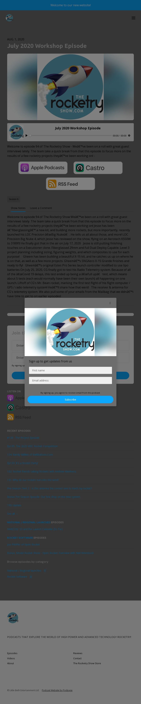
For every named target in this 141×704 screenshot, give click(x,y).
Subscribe (70, 399)
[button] (110, 303)
